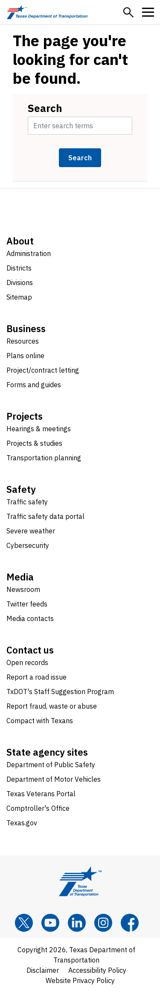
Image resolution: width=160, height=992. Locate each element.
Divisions (19, 282)
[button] (128, 12)
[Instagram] (103, 923)
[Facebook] (130, 923)
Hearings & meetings (38, 428)
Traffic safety (27, 501)
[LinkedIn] (77, 923)
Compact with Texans (39, 720)
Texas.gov (21, 822)
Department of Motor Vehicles (53, 779)
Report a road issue (36, 677)
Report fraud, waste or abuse (51, 706)
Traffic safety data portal (45, 516)
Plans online (25, 355)
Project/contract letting (42, 370)
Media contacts (30, 618)
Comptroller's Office (38, 808)
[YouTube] (50, 923)
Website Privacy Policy (80, 980)
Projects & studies (34, 443)
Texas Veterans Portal (41, 793)
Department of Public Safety (50, 764)
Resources (22, 341)
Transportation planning (43, 457)
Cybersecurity (27, 545)
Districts (19, 268)
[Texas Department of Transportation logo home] (47, 12)
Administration (28, 253)
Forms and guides (33, 384)
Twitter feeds (26, 604)
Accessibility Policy (97, 970)
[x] (24, 923)
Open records (27, 662)
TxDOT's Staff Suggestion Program (60, 691)
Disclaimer (42, 970)
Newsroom (23, 589)
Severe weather (30, 531)
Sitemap (19, 297)
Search (45, 108)
